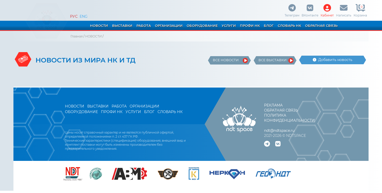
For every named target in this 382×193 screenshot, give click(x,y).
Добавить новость (332, 59)
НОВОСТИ (99, 26)
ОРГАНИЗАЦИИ (169, 26)
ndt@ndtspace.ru (279, 130)
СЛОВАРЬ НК (289, 26)
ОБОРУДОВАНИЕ (202, 26)
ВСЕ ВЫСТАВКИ (272, 60)
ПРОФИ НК (250, 26)
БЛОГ (269, 26)
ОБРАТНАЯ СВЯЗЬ (321, 26)
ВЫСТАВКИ (122, 26)
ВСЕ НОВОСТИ (226, 60)
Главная (77, 36)
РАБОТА (143, 26)
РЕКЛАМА (273, 105)
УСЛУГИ (229, 26)
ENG (84, 16)
